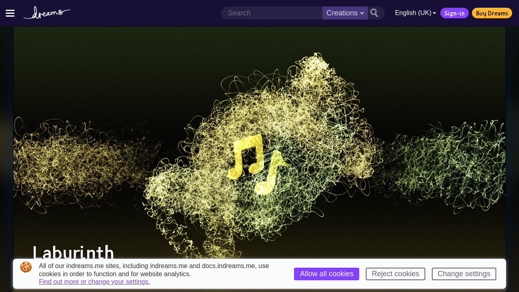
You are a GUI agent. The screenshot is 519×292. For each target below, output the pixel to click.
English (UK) (414, 12)
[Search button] (374, 12)
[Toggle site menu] (10, 12)
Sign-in (453, 13)
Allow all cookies (327, 274)
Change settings (464, 274)
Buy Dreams (490, 13)
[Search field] (270, 12)
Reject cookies (395, 274)
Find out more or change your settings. (94, 282)
